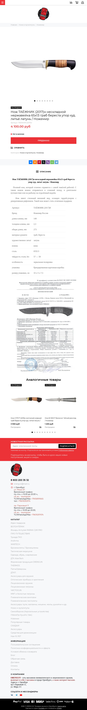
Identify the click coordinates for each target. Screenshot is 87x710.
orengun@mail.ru (21, 484)
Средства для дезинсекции (23, 633)
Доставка (15, 662)
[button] (34, 101)
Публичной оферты (66, 450)
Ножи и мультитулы (27, 153)
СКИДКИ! (15, 626)
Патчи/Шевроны (18, 569)
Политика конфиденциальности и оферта (30, 648)
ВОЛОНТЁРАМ (17, 526)
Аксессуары (16, 629)
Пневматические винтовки (23, 597)
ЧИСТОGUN (16, 590)
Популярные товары (20, 622)
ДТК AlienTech (17, 558)
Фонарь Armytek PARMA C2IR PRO (26, 530)
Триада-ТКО (16, 537)
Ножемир (40, 153)
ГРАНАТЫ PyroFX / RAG (21, 615)
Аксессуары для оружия (22, 576)
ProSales (42, 708)
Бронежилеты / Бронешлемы (24, 548)
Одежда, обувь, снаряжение (24, 555)
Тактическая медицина (21, 551)
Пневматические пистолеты (24, 601)
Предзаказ (43, 140)
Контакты (15, 669)
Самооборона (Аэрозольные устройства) (30, 611)
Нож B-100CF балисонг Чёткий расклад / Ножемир (60, 419)
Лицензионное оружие (22, 583)
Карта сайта (61, 706)
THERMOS (15, 565)
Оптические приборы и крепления (27, 580)
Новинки (15, 618)
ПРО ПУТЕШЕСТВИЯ (20, 534)
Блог (13, 655)
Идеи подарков (18, 523)
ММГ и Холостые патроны (23, 594)
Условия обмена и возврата (24, 652)
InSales (59, 708)
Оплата (14, 666)
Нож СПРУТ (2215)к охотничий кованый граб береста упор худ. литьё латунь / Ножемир (26, 419)
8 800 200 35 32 (20, 480)
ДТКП (13, 572)
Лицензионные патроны (22, 587)
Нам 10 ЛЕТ (16, 636)
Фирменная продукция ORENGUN (26, 562)
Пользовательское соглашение (25, 645)
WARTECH (15, 544)
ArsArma (15, 541)
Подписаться (67, 446)
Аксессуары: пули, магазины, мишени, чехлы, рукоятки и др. (39, 604)
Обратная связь (18, 659)
